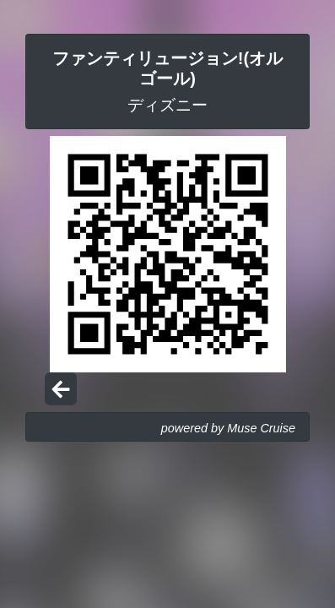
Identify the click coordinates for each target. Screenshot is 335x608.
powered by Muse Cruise (228, 428)
